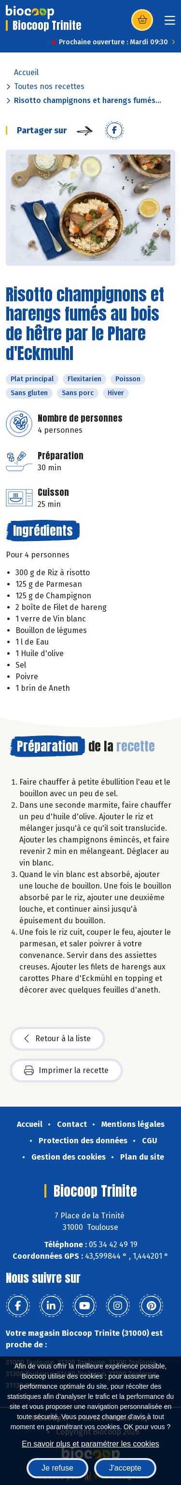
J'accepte (125, 1468)
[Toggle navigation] (170, 23)
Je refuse (57, 1468)
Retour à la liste (57, 1039)
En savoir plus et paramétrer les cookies (90, 1444)
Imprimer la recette (66, 1070)
